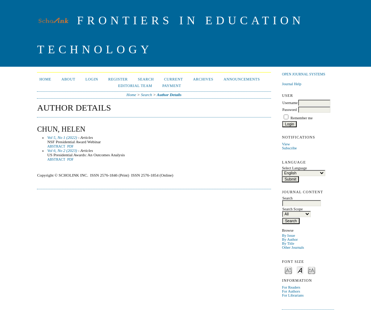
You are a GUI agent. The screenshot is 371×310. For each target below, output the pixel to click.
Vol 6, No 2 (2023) (62, 150)
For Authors (291, 291)
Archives (203, 79)
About (68, 79)
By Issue (288, 235)
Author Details (169, 94)
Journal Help (291, 84)
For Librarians (293, 295)
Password (289, 110)
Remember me (302, 118)
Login (92, 79)
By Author (290, 239)
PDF (70, 146)
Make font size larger (311, 270)
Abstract (56, 146)
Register (118, 79)
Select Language (294, 168)
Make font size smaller (288, 270)
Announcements (242, 79)
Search (146, 79)
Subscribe (289, 148)
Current (173, 79)
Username (289, 103)
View (286, 144)
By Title (288, 243)
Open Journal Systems (303, 74)
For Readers (291, 287)
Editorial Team (135, 86)
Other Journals (293, 247)
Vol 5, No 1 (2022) (62, 137)
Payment (171, 86)
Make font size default (300, 270)
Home (45, 79)
